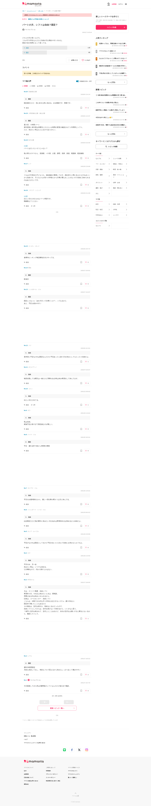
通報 (23, 60)
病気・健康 (99, 175)
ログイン (120, 4)
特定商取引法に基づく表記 (53, 780)
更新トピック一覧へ (57, 708)
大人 (97, 193)
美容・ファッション (118, 176)
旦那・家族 (99, 169)
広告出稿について (28, 777)
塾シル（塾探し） (72, 777)
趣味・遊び (99, 188)
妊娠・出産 (116, 204)
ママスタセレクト (72, 770)
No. (26, 91)
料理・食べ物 (117, 169)
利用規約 (48, 770)
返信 (27, 108)
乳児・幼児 (99, 209)
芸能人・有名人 (118, 164)
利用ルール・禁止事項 (30, 736)
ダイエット (99, 182)
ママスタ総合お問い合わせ (31, 780)
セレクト (98, 225)
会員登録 (114, 4)
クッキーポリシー (50, 777)
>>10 (25, 196)
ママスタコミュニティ (74, 774)
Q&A (25, 770)
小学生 (115, 209)
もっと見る (111, 82)
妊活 (97, 204)
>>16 (25, 146)
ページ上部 (75, 796)
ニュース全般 (117, 158)
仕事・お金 (116, 182)
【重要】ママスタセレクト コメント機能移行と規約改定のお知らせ (42, 15)
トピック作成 (111, 27)
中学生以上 (99, 215)
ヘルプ (25, 739)
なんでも (98, 158)
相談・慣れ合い (118, 188)
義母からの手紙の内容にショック (38, 19)
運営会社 (26, 784)
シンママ (116, 215)
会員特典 (26, 774)
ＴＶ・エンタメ (100, 164)
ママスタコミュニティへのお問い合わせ (34, 742)
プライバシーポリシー (52, 774)
